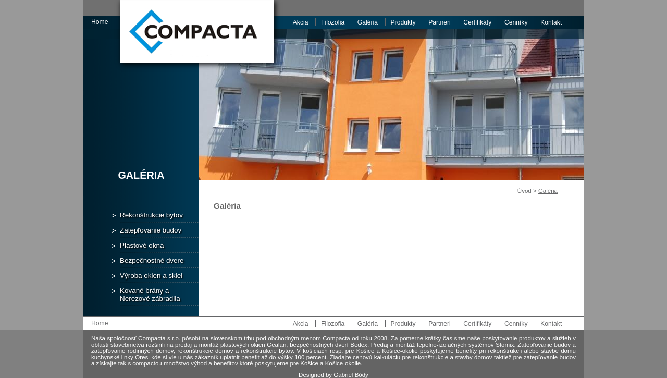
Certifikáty (477, 22)
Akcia (300, 22)
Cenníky (516, 22)
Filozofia (332, 22)
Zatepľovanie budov (150, 230)
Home (99, 22)
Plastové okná (142, 245)
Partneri (439, 22)
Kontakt (551, 22)
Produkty (403, 22)
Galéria (367, 22)
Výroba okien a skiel (151, 275)
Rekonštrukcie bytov (151, 215)
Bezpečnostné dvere (152, 260)
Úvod (524, 191)
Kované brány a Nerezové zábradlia (150, 294)
